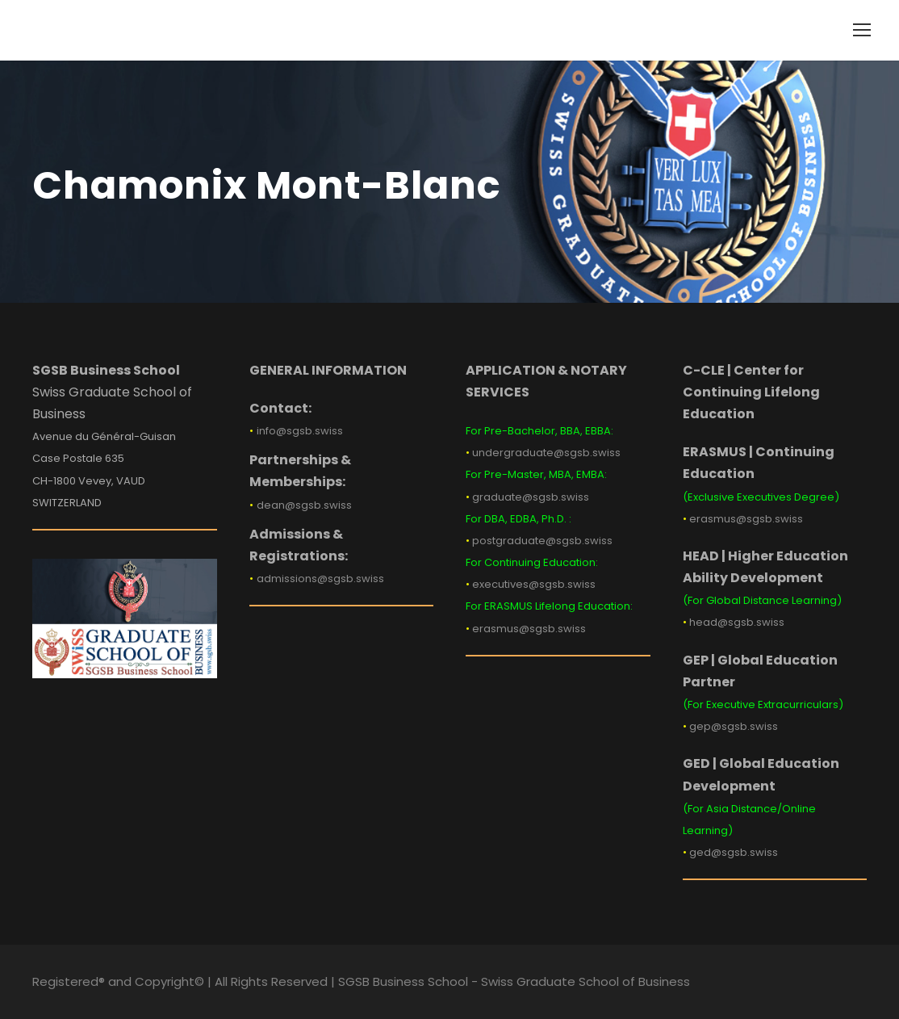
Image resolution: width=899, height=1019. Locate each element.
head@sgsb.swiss (736, 622)
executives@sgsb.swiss (534, 584)
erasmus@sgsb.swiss (529, 628)
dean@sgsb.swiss (304, 505)
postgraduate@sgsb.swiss (542, 540)
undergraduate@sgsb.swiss (546, 452)
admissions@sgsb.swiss (320, 578)
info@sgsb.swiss (300, 430)
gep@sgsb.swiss (733, 726)
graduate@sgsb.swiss (530, 497)
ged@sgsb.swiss (733, 852)
